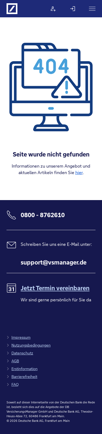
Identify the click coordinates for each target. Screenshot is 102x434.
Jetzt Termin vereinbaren (55, 288)
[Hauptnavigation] (92, 8)
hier (79, 172)
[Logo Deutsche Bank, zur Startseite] (12, 8)
